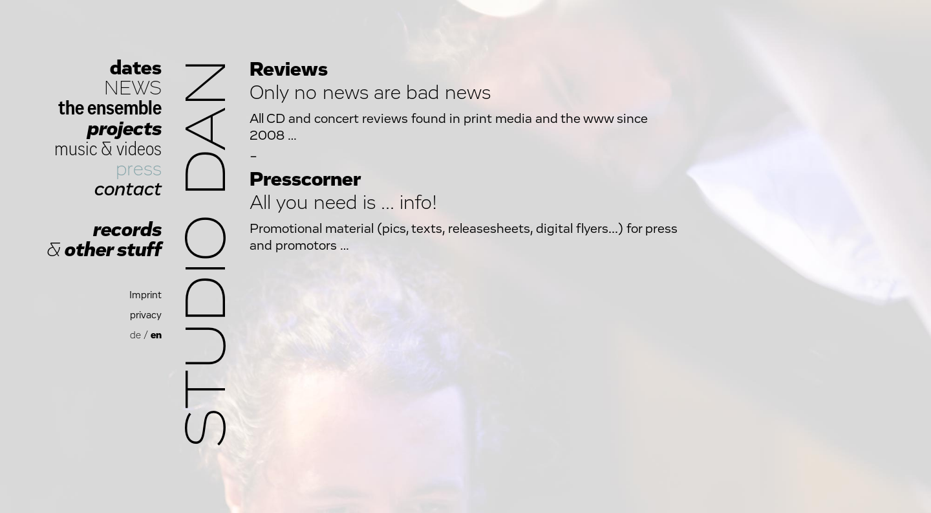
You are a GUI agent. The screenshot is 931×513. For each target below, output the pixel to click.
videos (139, 149)
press (139, 169)
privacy (146, 315)
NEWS (133, 88)
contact (128, 189)
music (76, 149)
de (135, 335)
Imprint (145, 295)
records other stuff (104, 240)
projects (124, 129)
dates (136, 68)
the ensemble (110, 108)
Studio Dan (208, 253)
